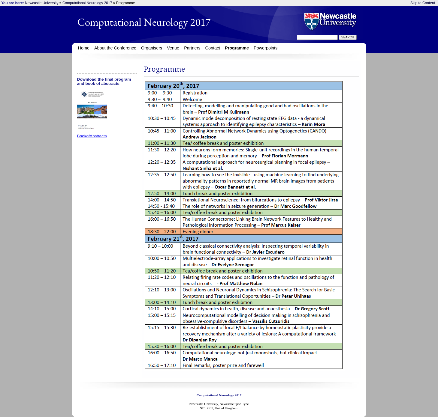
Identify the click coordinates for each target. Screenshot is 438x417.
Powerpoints (265, 48)
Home (83, 48)
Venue (173, 48)
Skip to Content (422, 3)
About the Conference (115, 48)
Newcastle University (41, 3)
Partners (192, 48)
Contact (212, 48)
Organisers (151, 48)
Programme (237, 48)
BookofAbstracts (92, 136)
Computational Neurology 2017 (87, 3)
